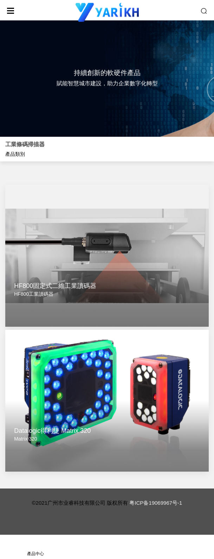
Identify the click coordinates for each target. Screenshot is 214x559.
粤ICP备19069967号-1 (155, 503)
